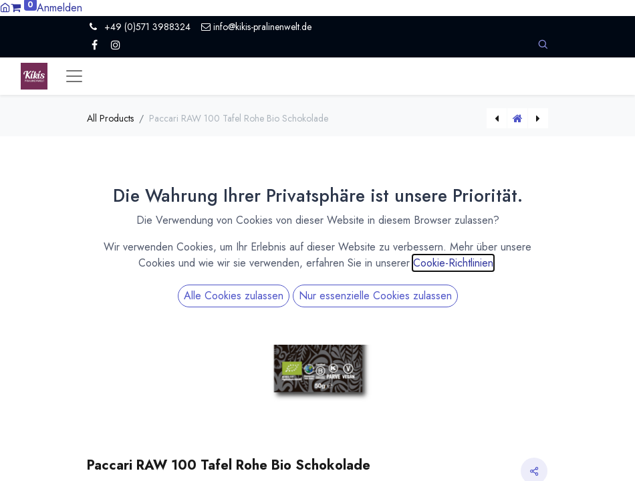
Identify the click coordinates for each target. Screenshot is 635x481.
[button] (542, 44)
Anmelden (59, 7)
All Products (110, 118)
